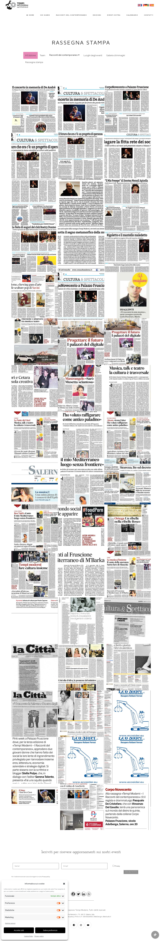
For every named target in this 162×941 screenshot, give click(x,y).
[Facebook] (73, 894)
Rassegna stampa (34, 62)
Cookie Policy (28, 936)
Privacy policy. (46, 876)
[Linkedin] (83, 894)
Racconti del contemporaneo (64, 55)
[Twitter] (78, 894)
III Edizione (30, 55)
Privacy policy (39, 936)
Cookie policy (69, 917)
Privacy (117, 866)
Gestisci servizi (10, 923)
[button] (64, 883)
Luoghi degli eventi (93, 55)
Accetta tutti (19, 930)
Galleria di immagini (115, 55)
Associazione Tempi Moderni (75, 910)
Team (42, 55)
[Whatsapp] (88, 894)
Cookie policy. (49, 891)
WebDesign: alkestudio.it (102, 917)
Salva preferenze (50, 930)
